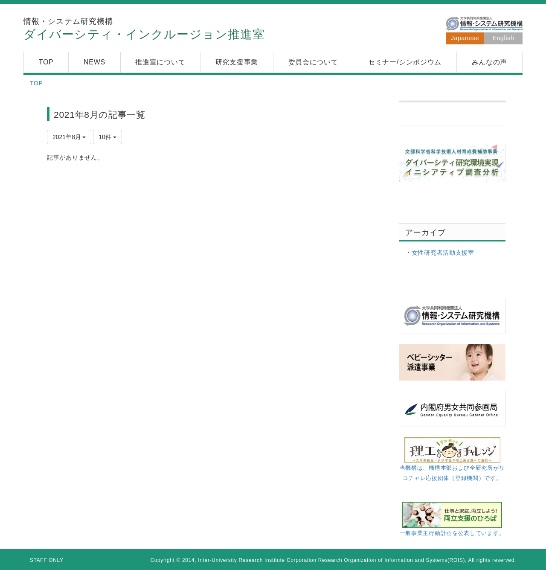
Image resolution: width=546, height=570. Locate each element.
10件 (107, 137)
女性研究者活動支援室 (443, 252)
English (503, 38)
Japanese (465, 38)
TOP (36, 83)
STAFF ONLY (47, 560)
